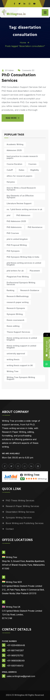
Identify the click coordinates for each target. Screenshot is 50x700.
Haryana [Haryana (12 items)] (11, 182)
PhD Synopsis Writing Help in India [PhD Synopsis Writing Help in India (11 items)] (23, 257)
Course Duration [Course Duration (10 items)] (14, 164)
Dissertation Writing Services (20, 512)
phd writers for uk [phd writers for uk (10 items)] (15, 271)
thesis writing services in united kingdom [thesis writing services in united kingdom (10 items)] (22, 339)
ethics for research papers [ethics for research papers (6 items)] (19, 176)
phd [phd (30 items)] (8, 215)
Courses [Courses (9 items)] (32, 164)
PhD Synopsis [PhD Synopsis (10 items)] (13, 251)
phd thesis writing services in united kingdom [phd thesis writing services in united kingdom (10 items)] (24, 264)
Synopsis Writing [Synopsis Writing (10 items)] (15, 314)
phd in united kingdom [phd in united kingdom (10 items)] (17, 239)
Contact (10, 529)
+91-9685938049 (16, 660)
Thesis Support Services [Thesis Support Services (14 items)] (18, 332)
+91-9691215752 (15, 655)
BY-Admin (8, 70)
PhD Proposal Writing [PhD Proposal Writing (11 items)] (17, 245)
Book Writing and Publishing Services (24, 523)
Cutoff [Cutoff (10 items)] (10, 170)
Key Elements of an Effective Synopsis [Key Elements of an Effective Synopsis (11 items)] (20, 196)
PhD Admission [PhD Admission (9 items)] (23, 215)
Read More (13, 118)
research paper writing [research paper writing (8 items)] (18, 302)
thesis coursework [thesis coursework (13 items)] (15, 320)
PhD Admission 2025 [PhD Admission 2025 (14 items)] (16, 221)
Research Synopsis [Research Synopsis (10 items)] (16, 308)
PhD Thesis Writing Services (20, 500)
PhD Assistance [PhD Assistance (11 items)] (35, 227)
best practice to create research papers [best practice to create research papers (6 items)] (22, 157)
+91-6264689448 (16, 645)
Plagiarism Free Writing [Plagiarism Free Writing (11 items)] (18, 276)
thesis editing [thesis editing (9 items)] (13, 326)
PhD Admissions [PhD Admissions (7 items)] (14, 227)
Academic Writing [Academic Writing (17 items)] (15, 144)
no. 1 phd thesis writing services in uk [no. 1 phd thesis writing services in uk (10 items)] (24, 209)
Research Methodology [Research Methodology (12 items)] (18, 296)
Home (23, 42)
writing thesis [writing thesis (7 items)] (13, 359)
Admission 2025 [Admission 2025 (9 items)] (14, 150)
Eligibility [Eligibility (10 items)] (34, 170)
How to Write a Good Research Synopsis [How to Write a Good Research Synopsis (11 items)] (21, 189)
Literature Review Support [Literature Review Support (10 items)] (19, 203)
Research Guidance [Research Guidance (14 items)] (29, 290)
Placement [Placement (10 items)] (35, 271)
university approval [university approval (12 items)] (16, 353)
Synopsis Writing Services (19, 517)
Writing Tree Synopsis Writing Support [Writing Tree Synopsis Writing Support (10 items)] (21, 378)
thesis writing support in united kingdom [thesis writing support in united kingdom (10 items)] (21, 347)
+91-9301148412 (15, 665)
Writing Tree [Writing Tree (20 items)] (12, 371)
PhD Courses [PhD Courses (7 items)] (13, 233)
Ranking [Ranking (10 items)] (10, 290)
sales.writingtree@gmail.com (21, 676)
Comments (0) (26, 70)
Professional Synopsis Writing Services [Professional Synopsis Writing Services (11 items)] (21, 283)
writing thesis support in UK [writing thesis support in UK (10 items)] (20, 365)
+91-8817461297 (15, 650)
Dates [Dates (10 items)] (21, 170)
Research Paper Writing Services (22, 506)
